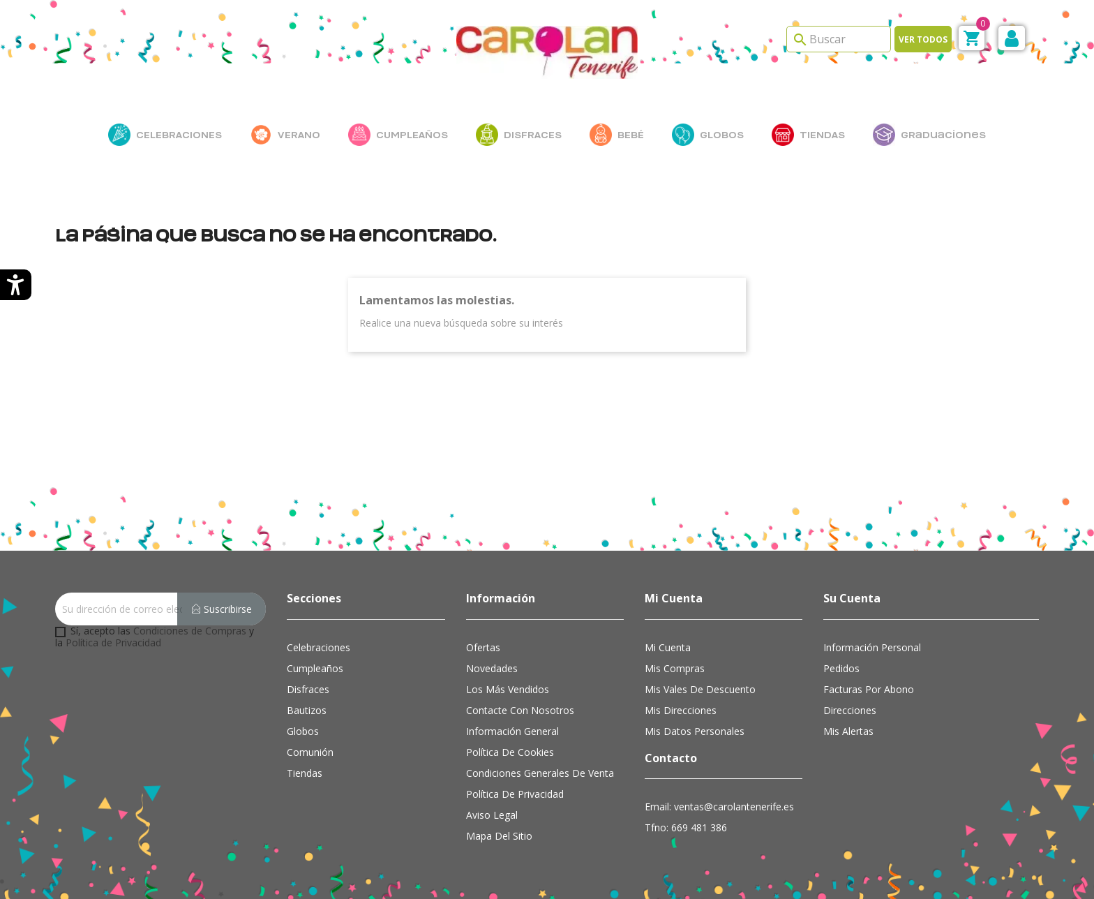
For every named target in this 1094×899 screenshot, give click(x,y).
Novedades (492, 668)
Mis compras (675, 668)
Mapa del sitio (499, 835)
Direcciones (849, 710)
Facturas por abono (868, 689)
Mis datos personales (694, 731)
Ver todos (923, 39)
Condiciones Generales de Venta (540, 773)
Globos (303, 731)
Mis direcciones (681, 710)
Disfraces (308, 689)
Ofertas (483, 647)
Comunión (310, 752)
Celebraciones (318, 647)
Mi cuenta (668, 647)
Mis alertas (848, 731)
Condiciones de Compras (189, 630)
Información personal (872, 647)
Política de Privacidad (113, 642)
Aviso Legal (492, 815)
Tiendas (304, 773)
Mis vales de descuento (700, 689)
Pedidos (841, 668)
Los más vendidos (507, 689)
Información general (512, 731)
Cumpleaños (315, 668)
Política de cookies (510, 752)
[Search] (838, 39)
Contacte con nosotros (520, 710)
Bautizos (307, 710)
